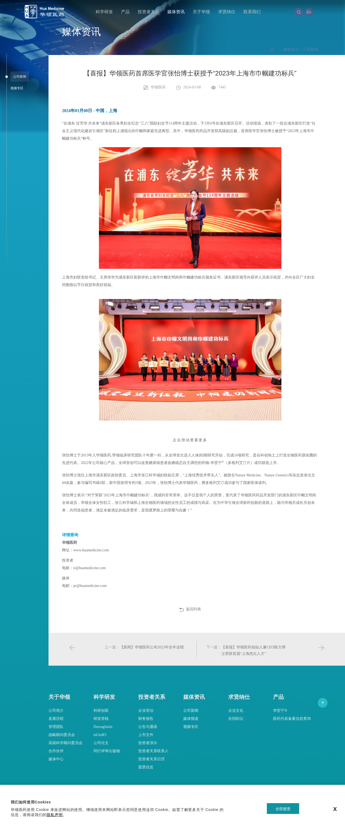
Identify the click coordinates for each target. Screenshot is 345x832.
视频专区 (190, 727)
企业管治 (145, 711)
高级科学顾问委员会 (65, 743)
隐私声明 (55, 815)
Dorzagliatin (103, 727)
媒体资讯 (176, 11)
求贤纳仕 (226, 11)
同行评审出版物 (107, 751)
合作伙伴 (56, 751)
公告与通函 (147, 727)
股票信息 (145, 767)
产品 (125, 11)
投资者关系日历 (151, 759)
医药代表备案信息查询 (292, 719)
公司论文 (101, 743)
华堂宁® (280, 711)
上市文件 (145, 735)
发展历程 (56, 719)
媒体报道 (190, 719)
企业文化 (235, 711)
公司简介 (56, 711)
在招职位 (235, 719)
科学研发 (104, 11)
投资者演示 (147, 743)
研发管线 (101, 719)
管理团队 (56, 727)
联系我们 (252, 11)
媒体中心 (56, 759)
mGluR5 (100, 735)
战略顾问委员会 (62, 735)
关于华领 (201, 11)
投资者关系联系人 (153, 751)
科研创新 (101, 711)
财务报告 (145, 719)
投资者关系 (148, 11)
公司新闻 (308, 49)
